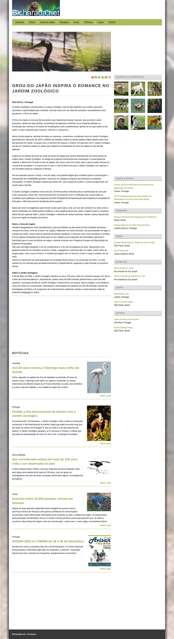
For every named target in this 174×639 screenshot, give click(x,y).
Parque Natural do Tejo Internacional (131, 225)
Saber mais (105, 396)
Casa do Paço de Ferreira (126, 319)
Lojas (101, 22)
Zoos (76, 22)
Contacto (31, 634)
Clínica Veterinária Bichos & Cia (129, 276)
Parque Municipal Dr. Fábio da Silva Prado (134, 242)
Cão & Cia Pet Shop (123, 302)
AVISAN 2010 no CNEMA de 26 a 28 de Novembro (47, 541)
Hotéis (112, 22)
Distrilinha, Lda (121, 294)
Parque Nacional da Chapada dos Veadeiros (135, 217)
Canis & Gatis (47, 22)
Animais (19, 22)
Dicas (32, 22)
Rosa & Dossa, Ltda (123, 268)
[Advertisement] (112, 8)
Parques (64, 22)
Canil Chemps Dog (123, 327)
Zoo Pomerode (121, 250)
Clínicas (88, 22)
